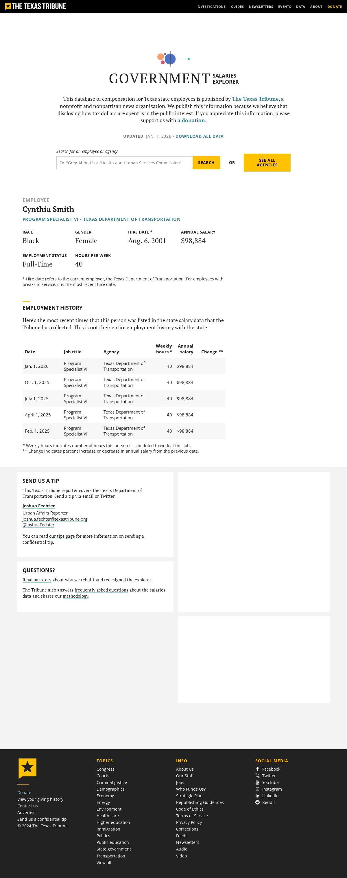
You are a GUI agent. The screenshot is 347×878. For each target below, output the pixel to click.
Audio (181, 849)
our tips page (62, 536)
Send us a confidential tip (42, 819)
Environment (109, 809)
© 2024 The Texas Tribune (42, 826)
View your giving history (40, 799)
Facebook (267, 769)
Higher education (113, 822)
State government (114, 849)
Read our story (37, 580)
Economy (105, 795)
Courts (103, 775)
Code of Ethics (190, 809)
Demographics (111, 789)
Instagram (268, 789)
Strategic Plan (189, 795)
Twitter (265, 775)
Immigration (108, 829)
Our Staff (185, 775)
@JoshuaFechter (38, 525)
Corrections (187, 829)
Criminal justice (112, 782)
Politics (103, 835)
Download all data (200, 136)
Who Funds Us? (191, 789)
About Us (185, 769)
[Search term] (124, 162)
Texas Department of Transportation (131, 219)
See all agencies (267, 162)
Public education (113, 842)
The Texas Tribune (255, 98)
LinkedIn (267, 795)
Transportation (111, 856)
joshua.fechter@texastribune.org (55, 519)
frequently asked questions (101, 590)
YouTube (267, 782)
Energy (103, 802)
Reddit (265, 802)
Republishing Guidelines (200, 802)
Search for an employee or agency (86, 151)
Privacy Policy (189, 822)
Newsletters (187, 842)
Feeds (181, 835)
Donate (24, 792)
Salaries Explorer (226, 78)
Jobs (180, 782)
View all (104, 862)
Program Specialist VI (51, 219)
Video (181, 856)
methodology (75, 596)
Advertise (26, 812)
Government (160, 78)
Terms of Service (192, 815)
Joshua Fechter (39, 505)
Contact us (27, 806)
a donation (191, 120)
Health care (108, 815)
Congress (106, 769)
